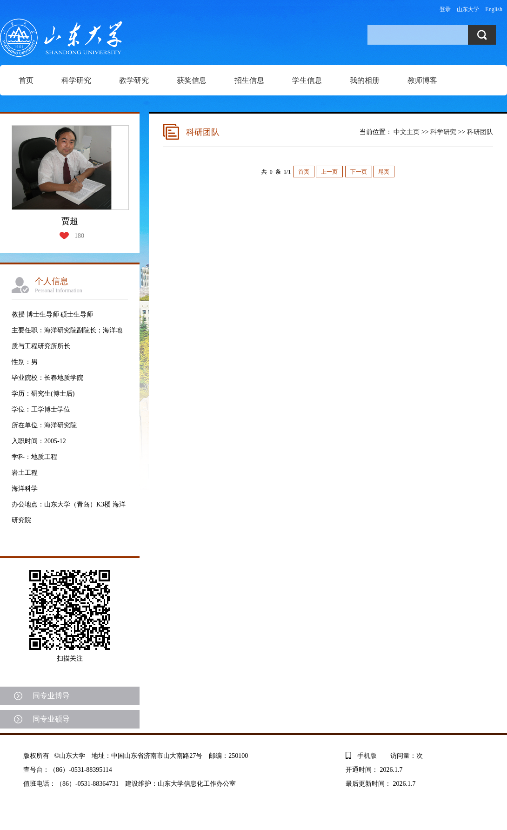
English (493, 9)
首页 (26, 80)
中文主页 (407, 131)
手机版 (367, 755)
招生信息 (249, 80)
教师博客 (422, 80)
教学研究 (134, 80)
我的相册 (365, 80)
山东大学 (468, 9)
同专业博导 (51, 696)
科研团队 (480, 131)
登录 (445, 9)
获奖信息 (192, 80)
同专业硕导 (51, 719)
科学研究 (76, 80)
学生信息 (307, 80)
